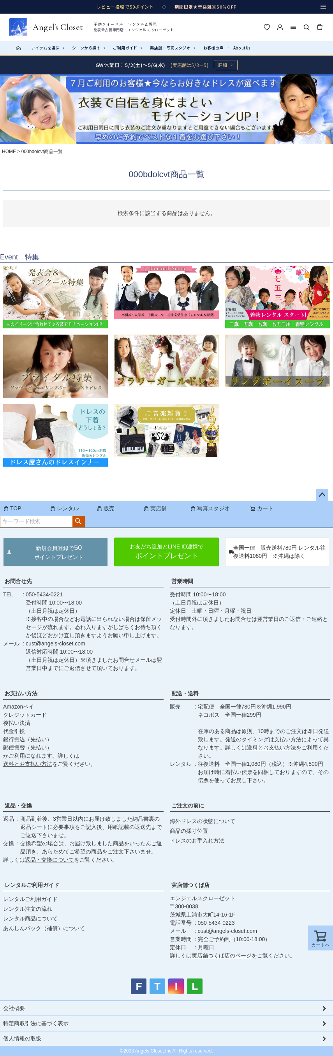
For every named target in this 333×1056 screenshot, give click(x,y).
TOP (12, 508)
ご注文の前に (187, 805)
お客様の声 (213, 48)
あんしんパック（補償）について (44, 928)
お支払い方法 (21, 693)
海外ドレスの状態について (202, 821)
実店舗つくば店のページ (222, 955)
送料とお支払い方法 (27, 764)
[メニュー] (323, 6)
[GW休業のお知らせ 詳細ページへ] (166, 64)
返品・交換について (49, 860)
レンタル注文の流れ (27, 909)
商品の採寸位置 (189, 831)
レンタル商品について (30, 918)
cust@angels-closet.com (55, 643)
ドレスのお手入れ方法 (197, 840)
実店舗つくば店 (190, 885)
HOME (9, 151)
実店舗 (155, 508)
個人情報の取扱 (22, 1038)
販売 (106, 508)
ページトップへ (322, 495)
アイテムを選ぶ (47, 48)
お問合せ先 (18, 581)
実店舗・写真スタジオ (172, 48)
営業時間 (182, 581)
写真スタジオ (210, 508)
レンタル (64, 508)
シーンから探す (88, 48)
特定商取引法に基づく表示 (36, 1023)
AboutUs (242, 48)
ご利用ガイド (127, 48)
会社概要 (14, 1008)
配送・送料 (185, 693)
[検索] (306, 27)
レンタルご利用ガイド (32, 885)
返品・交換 (18, 805)
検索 (78, 521)
